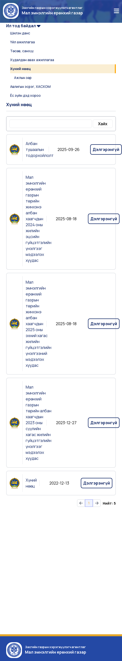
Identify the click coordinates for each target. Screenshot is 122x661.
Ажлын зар (23, 77)
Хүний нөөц (20, 68)
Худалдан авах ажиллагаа (32, 59)
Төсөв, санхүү (22, 51)
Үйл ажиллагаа (22, 42)
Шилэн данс (20, 33)
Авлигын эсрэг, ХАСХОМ (30, 86)
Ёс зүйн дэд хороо (25, 95)
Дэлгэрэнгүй (106, 149)
